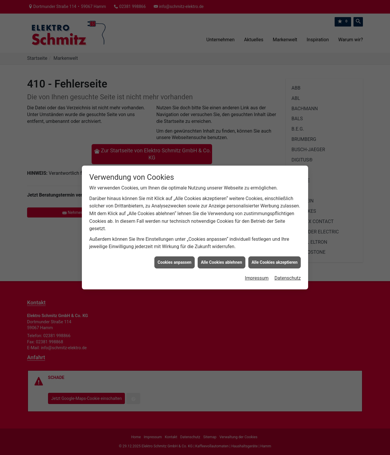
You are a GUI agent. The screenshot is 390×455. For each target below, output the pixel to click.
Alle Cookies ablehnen (221, 257)
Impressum (257, 273)
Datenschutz (288, 273)
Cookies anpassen (174, 257)
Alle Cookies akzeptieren (275, 257)
